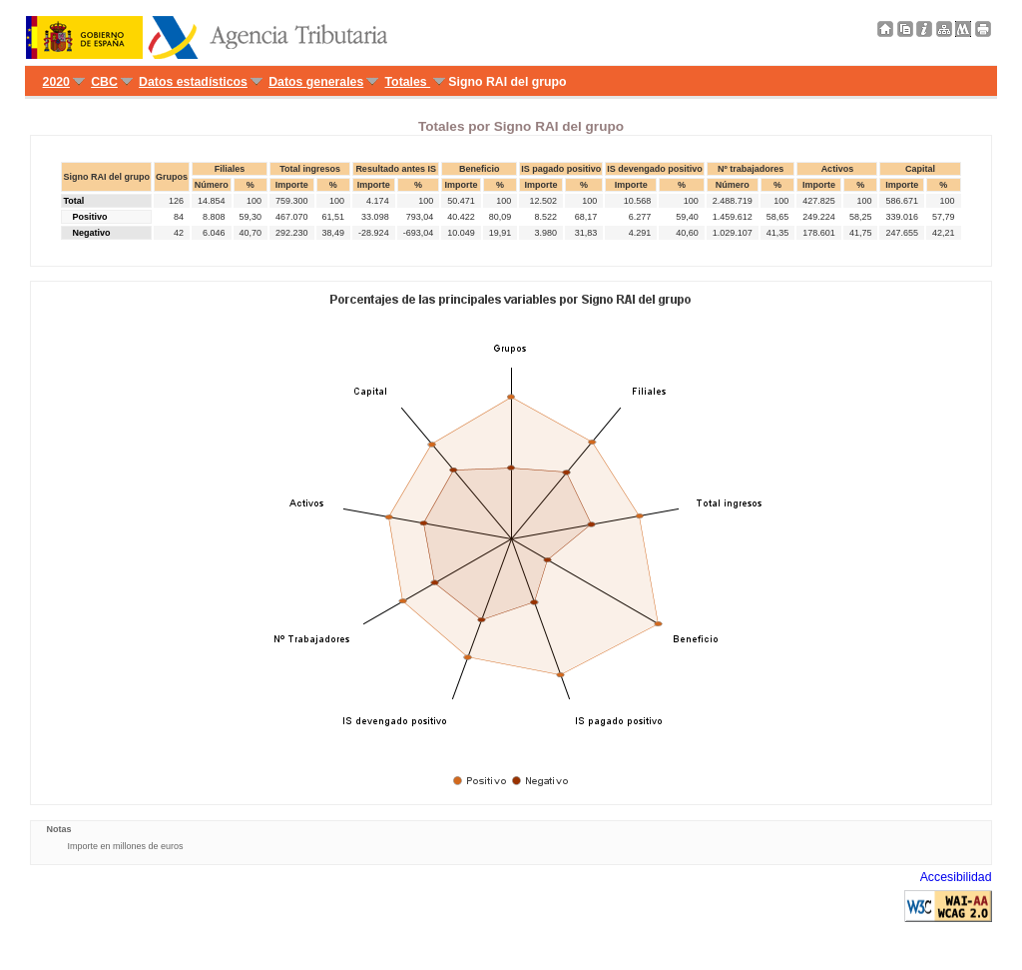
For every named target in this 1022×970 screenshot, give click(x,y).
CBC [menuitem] (104, 82)
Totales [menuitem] (408, 82)
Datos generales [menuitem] (315, 82)
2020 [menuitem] (56, 82)
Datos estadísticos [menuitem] (193, 82)
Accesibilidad (956, 877)
